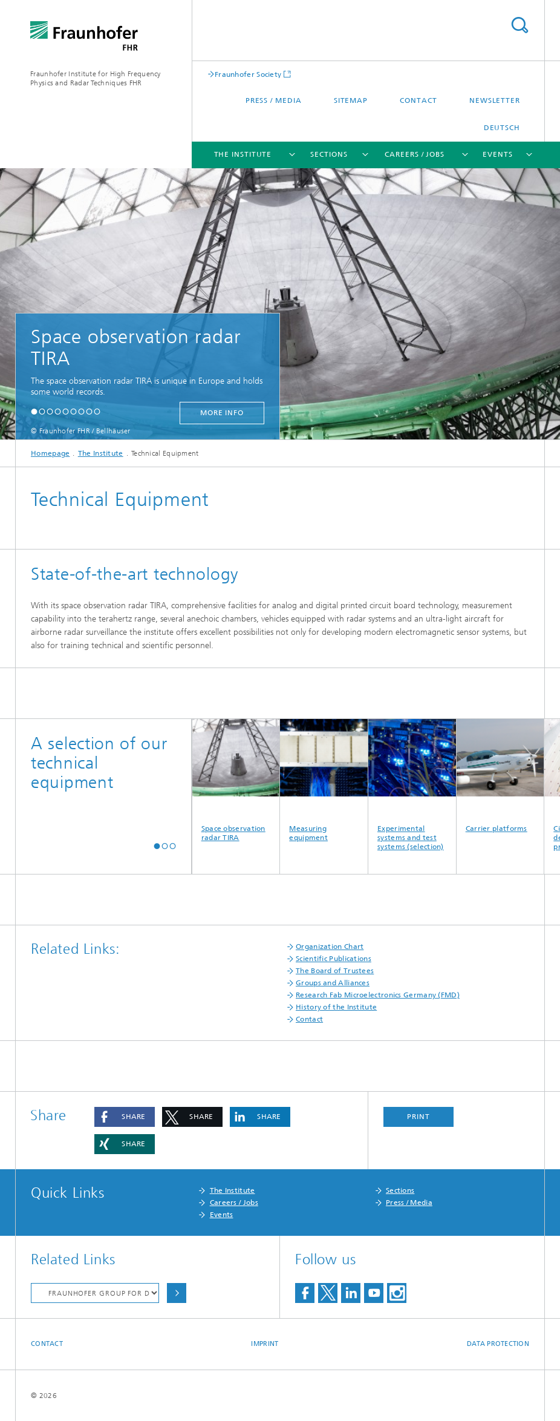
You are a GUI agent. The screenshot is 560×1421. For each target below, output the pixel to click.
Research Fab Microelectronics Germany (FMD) (378, 995)
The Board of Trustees (335, 970)
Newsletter (494, 100)
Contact (418, 100)
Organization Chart (329, 946)
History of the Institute (336, 1007)
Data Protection (498, 1344)
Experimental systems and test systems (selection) (412, 785)
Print (418, 1116)
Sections (328, 154)
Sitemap (351, 100)
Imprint (264, 1344)
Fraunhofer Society (248, 74)
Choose (176, 1293)
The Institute (243, 154)
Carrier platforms (500, 776)
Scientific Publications (333, 958)
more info (222, 413)
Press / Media (274, 100)
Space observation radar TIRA (236, 780)
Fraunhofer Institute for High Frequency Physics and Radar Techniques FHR (95, 78)
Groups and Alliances (333, 983)
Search (519, 25)
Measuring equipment (324, 780)
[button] (34, 411)
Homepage (50, 453)
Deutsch (502, 127)
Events (497, 154)
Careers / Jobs (414, 154)
